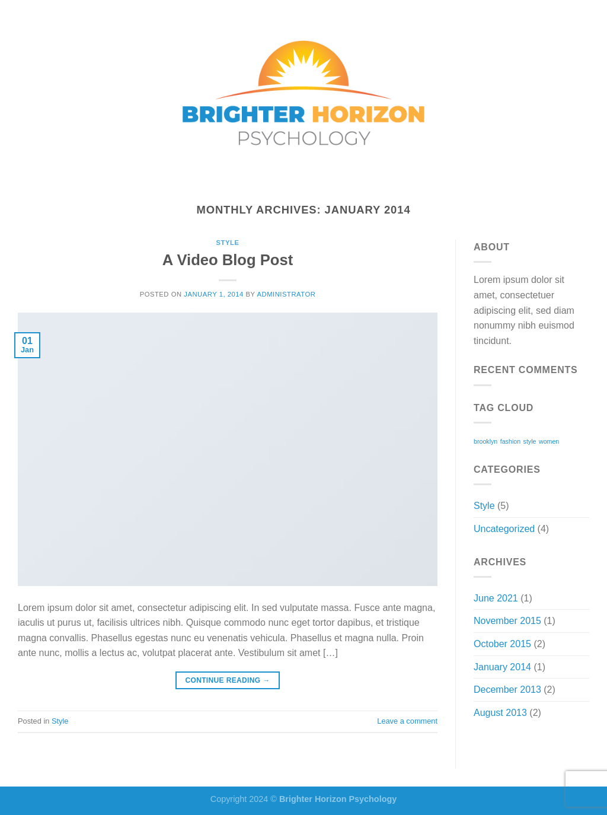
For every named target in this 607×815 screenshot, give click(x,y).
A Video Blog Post (227, 259)
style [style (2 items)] (529, 441)
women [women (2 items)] (549, 441)
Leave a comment (407, 721)
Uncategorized (504, 529)
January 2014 (502, 667)
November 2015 (507, 621)
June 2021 (496, 598)
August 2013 (500, 713)
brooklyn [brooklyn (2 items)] (485, 441)
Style (227, 242)
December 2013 (507, 690)
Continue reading (227, 680)
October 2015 (502, 644)
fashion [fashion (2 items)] (510, 441)
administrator (286, 294)
